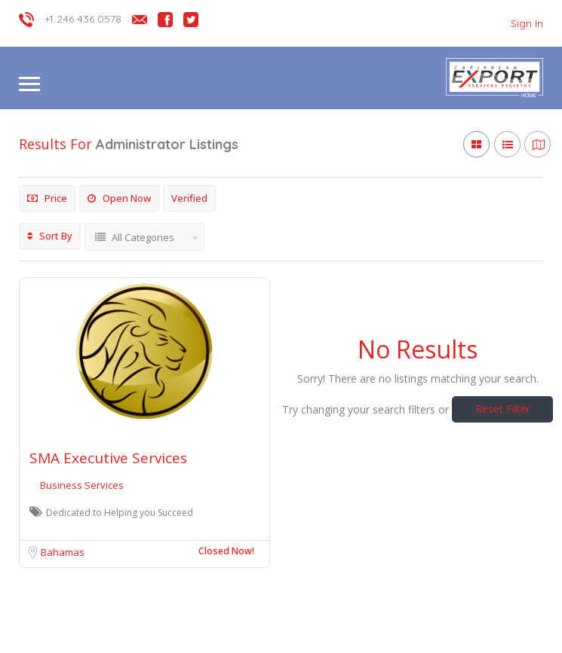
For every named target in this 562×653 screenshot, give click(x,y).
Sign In (527, 23)
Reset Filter (502, 408)
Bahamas (62, 552)
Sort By (49, 236)
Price (47, 198)
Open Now (119, 198)
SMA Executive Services (108, 458)
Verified (189, 198)
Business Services (82, 485)
